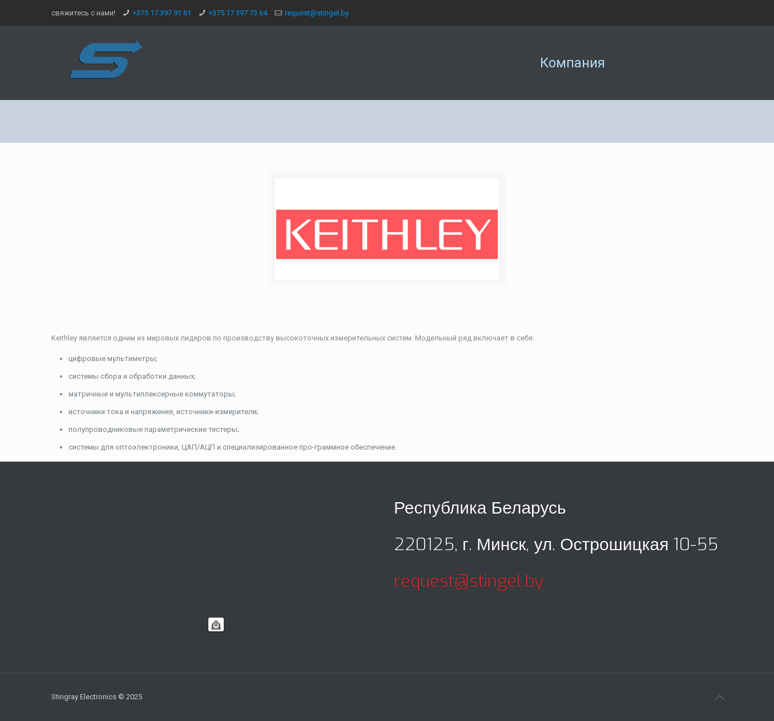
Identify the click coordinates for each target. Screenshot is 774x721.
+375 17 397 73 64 (237, 13)
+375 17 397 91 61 (161, 13)
